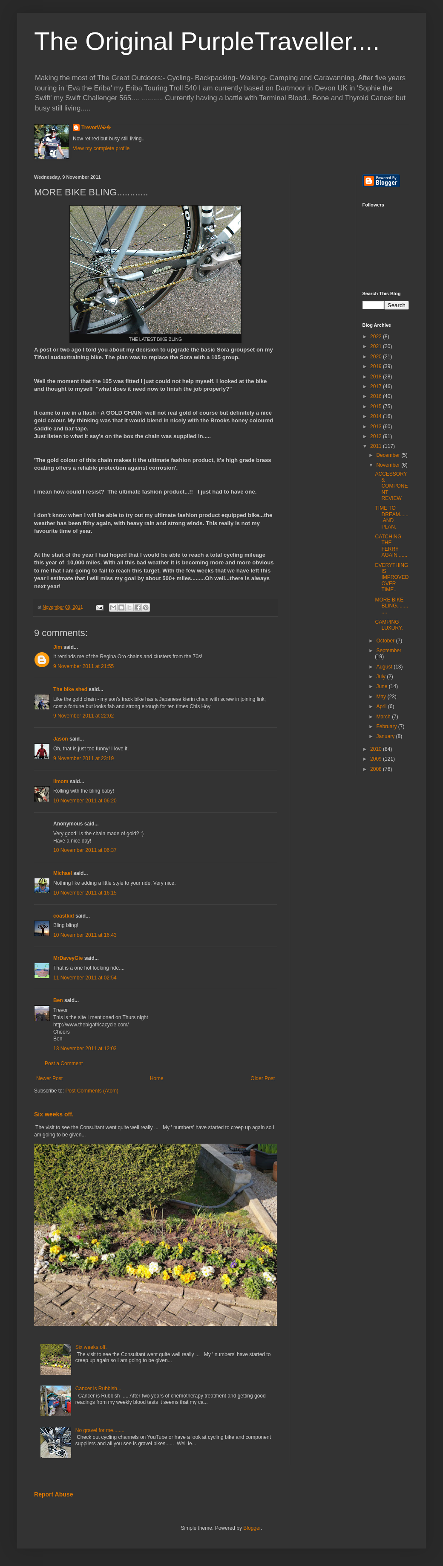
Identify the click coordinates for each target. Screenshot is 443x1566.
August (385, 667)
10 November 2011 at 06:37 (85, 850)
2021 (376, 346)
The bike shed (70, 689)
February (387, 726)
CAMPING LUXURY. (389, 625)
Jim (57, 647)
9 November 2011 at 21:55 (83, 666)
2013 (376, 427)
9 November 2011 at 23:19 (83, 758)
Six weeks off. (54, 1114)
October (386, 641)
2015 (376, 407)
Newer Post (49, 1078)
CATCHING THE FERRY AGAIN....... (391, 546)
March (384, 717)
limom (60, 781)
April (382, 706)
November (388, 465)
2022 (376, 337)
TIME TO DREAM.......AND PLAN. (391, 517)
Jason (60, 739)
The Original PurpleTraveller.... (207, 41)
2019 (376, 366)
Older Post (262, 1078)
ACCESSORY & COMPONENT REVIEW (391, 486)
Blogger (252, 1528)
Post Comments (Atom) (91, 1091)
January (386, 736)
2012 (376, 436)
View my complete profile (101, 148)
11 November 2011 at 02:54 (85, 978)
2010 (376, 749)
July (381, 677)
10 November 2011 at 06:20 (85, 801)
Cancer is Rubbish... (98, 1389)
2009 (376, 759)
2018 (376, 377)
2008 (376, 769)
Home (157, 1078)
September (388, 651)
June (382, 686)
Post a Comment (64, 1063)
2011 (376, 446)
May (381, 697)
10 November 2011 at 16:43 (85, 935)
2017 (376, 386)
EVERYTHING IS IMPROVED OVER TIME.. (391, 577)
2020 (376, 357)
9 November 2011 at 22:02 (83, 716)
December (388, 455)
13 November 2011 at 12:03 (85, 1049)
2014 (376, 416)
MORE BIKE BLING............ (391, 606)
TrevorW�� (96, 128)
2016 (376, 396)
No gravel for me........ (99, 1430)
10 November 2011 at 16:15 (85, 893)
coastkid (63, 916)
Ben (58, 1000)
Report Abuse (53, 1494)
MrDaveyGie (68, 958)
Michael (62, 873)
